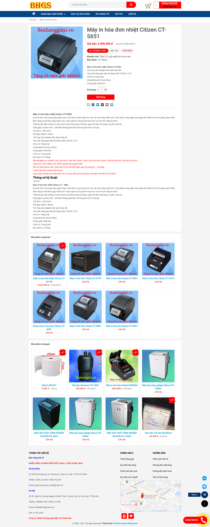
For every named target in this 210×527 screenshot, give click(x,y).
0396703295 (169, 3)
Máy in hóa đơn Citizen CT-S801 (85, 326)
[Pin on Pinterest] (108, 104)
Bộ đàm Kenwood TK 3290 (85, 385)
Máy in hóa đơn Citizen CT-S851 (122, 326)
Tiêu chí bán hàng (160, 477)
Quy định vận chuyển (129, 477)
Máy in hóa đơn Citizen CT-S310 (158, 278)
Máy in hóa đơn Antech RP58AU (122, 385)
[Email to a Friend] (103, 104)
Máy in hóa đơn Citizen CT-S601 (122, 278)
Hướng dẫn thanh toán (162, 471)
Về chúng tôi (102, 14)
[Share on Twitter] (98, 104)
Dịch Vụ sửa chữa (80, 14)
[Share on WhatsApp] (89, 104)
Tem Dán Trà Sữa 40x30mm (158, 433)
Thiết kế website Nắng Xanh (125, 523)
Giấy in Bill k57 (49, 385)
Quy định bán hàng (128, 465)
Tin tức (119, 14)
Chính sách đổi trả (160, 459)
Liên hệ (132, 14)
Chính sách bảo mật (128, 471)
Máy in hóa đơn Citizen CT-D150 (85, 278)
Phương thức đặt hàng (162, 465)
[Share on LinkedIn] (112, 104)
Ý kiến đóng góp (127, 459)
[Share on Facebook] (94, 104)
